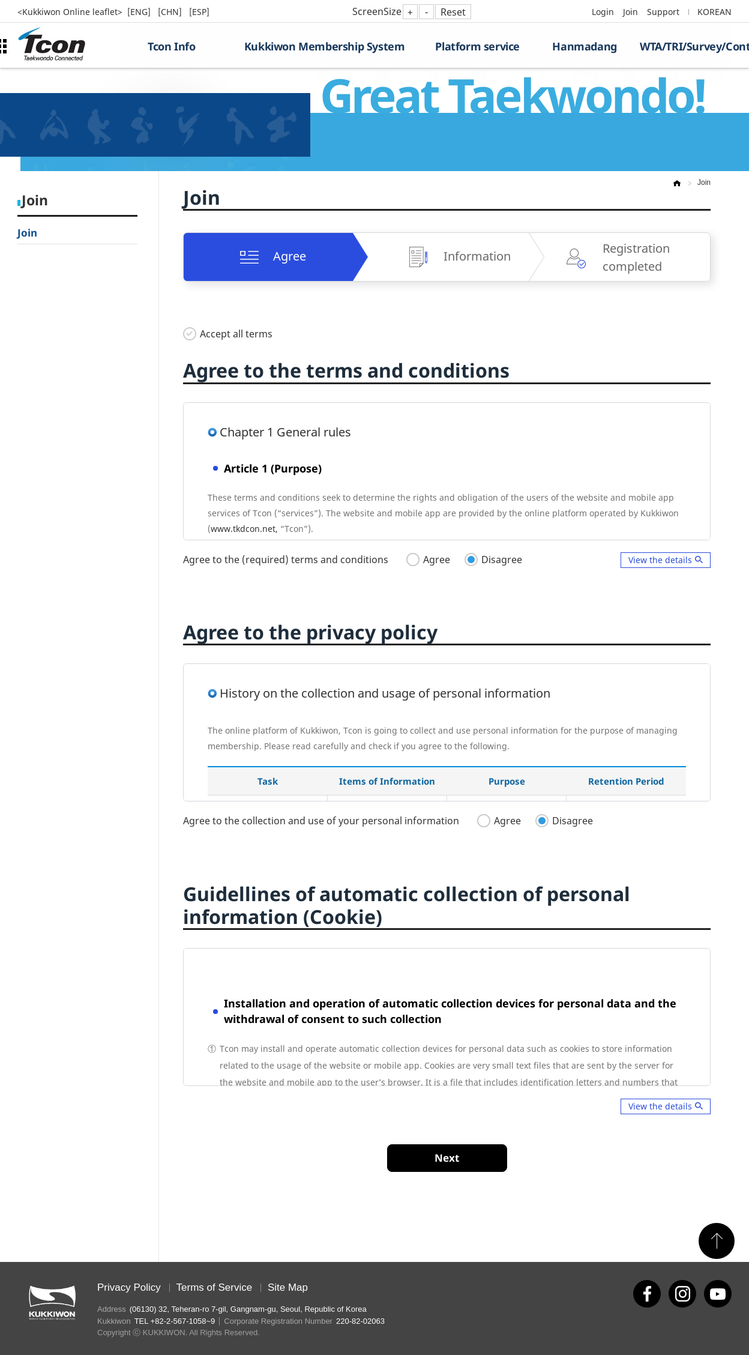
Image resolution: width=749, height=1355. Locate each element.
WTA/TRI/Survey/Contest (686, 46)
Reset (453, 12)
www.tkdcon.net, (244, 528)
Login (603, 11)
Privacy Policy (129, 1287)
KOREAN (714, 11)
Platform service (477, 46)
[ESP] (199, 11)
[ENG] (140, 11)
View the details (660, 560)
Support (663, 11)
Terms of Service (214, 1287)
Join (630, 11)
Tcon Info (171, 46)
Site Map (288, 1287)
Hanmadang (584, 46)
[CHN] (171, 11)
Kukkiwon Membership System (324, 46)
